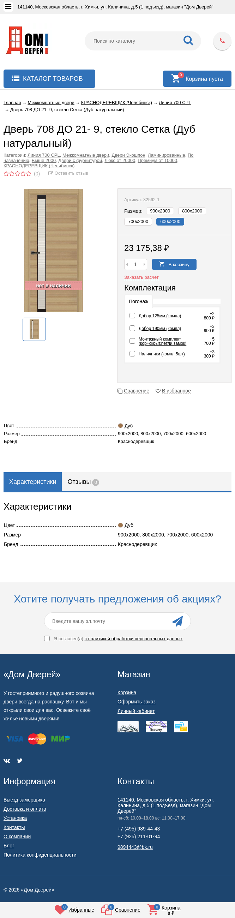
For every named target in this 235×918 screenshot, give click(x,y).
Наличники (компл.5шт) (162, 354)
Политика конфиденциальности (40, 855)
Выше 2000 (44, 160)
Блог (9, 845)
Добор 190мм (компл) (160, 328)
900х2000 (160, 211)
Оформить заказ (137, 701)
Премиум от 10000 (157, 160)
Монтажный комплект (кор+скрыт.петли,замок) (162, 341)
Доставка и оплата (25, 809)
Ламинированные (166, 155)
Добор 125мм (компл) (160, 315)
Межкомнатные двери (85, 155)
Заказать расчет (141, 277)
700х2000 (138, 221)
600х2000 (170, 221)
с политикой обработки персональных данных (134, 638)
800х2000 (192, 211)
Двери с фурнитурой (80, 160)
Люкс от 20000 (119, 160)
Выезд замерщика (24, 800)
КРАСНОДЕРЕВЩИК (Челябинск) (39, 165)
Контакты (14, 827)
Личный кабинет (136, 711)
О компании (17, 836)
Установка (15, 818)
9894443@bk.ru (135, 847)
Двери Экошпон (128, 155)
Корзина (127, 692)
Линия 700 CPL (44, 155)
